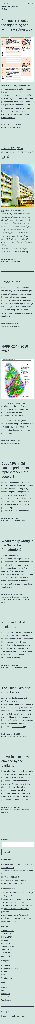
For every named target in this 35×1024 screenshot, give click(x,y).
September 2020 (7, 946)
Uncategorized (16, 262)
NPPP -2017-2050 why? (10, 877)
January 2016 (6, 953)
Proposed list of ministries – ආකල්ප (14, 899)
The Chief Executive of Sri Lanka (13, 902)
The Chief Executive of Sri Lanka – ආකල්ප (17, 893)
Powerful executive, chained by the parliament (15, 761)
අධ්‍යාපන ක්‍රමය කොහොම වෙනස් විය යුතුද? (17, 152)
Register (4, 987)
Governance (16, 127)
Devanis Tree (11, 282)
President (24, 599)
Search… (4, 839)
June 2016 (5, 950)
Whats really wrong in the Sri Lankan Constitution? (17, 545)
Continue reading (8, 117)
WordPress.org (7, 1000)
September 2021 (7, 931)
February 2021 (6, 937)
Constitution (16, 521)
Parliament (17, 599)
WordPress (21, 1016)
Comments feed (7, 997)
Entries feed (5, 994)
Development (16, 326)
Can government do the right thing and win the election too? (16, 25)
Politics (23, 521)
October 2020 (6, 943)
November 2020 (7, 940)
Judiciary (10, 599)
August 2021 (6, 934)
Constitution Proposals (19, 668)
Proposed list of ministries (13, 896)
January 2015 (6, 956)
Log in (3, 990)
